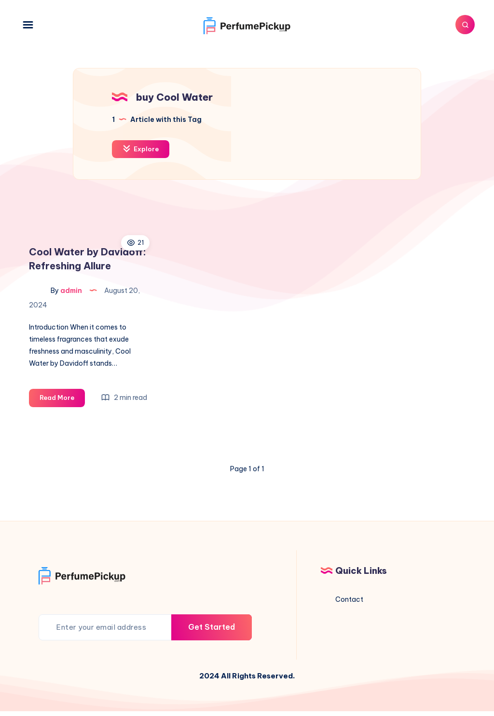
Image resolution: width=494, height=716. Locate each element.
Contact (349, 599)
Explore (141, 149)
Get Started (211, 627)
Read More (62, 399)
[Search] (465, 24)
